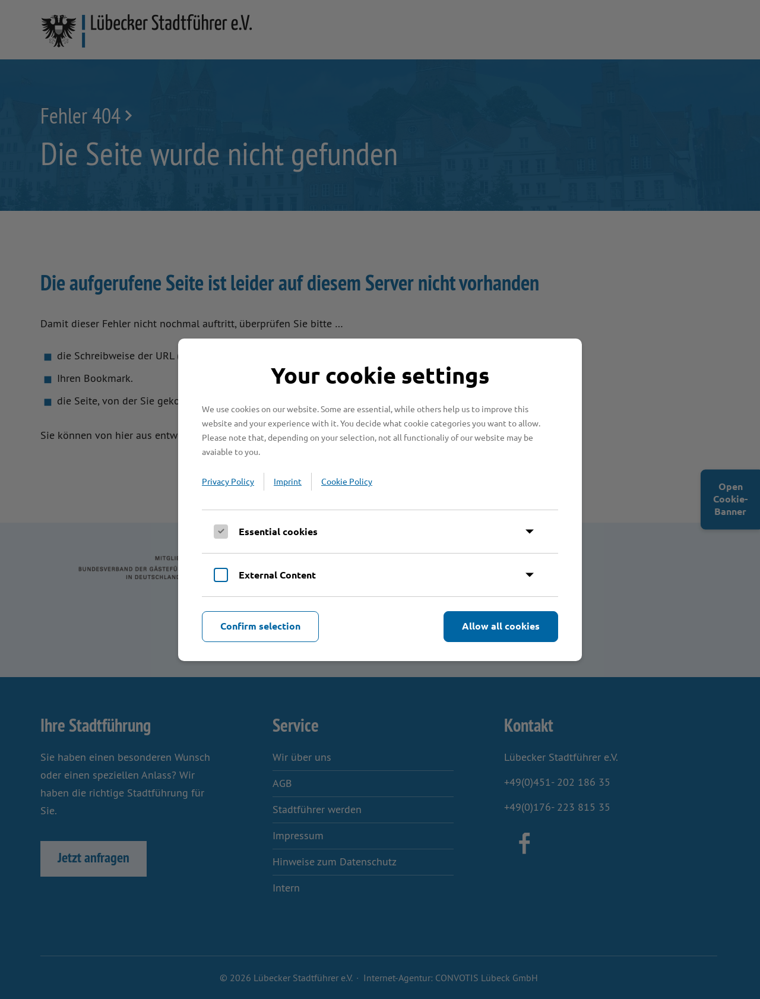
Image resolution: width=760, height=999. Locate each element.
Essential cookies (278, 531)
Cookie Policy (346, 481)
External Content (277, 574)
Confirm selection (260, 625)
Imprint (288, 481)
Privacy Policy (228, 481)
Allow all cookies (501, 625)
